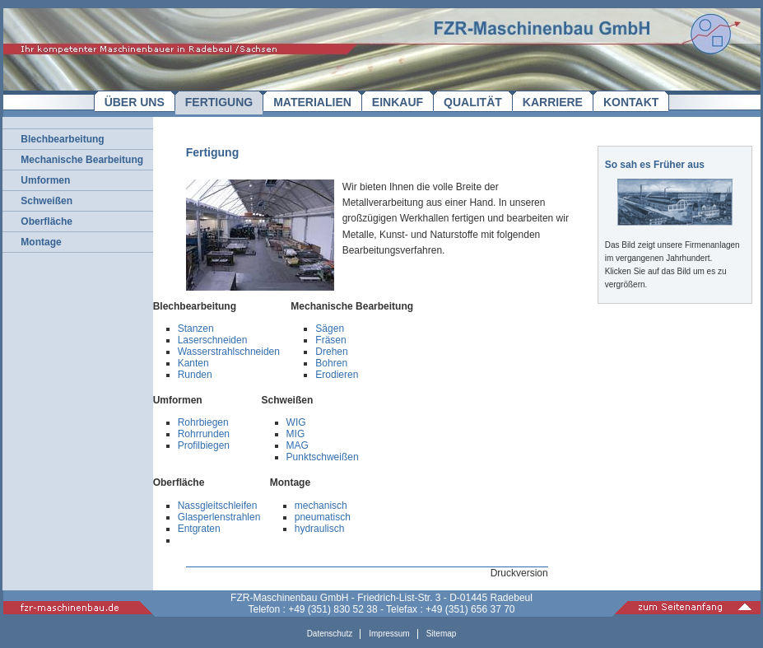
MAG (297, 445)
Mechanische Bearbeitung (82, 159)
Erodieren (336, 374)
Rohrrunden (204, 434)
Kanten (193, 363)
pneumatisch (323, 517)
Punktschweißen (322, 457)
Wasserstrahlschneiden (229, 351)
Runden (195, 374)
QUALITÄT (473, 102)
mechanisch (321, 505)
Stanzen (196, 328)
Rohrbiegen (203, 422)
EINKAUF (397, 102)
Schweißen (46, 201)
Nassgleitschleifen (218, 505)
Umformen (45, 180)
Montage (41, 242)
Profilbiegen (204, 445)
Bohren (331, 363)
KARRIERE (553, 102)
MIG (295, 434)
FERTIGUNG (219, 102)
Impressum (389, 633)
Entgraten (199, 528)
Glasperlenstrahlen (219, 517)
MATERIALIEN (312, 102)
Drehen (331, 351)
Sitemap (441, 633)
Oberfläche (46, 221)
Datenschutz (330, 633)
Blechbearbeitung (62, 139)
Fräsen (330, 340)
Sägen (329, 328)
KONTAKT (630, 102)
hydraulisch (320, 528)
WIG (296, 422)
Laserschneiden (213, 340)
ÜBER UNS (135, 102)
